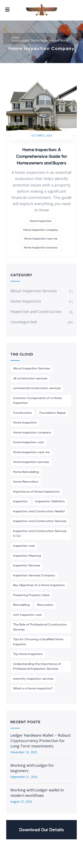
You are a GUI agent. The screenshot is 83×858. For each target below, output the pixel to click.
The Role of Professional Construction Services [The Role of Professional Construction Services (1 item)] (40, 627)
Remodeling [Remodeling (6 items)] (21, 605)
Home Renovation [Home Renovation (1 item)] (26, 481)
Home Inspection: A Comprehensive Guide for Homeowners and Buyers (41, 156)
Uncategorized (23, 321)
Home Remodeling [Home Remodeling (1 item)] (26, 472)
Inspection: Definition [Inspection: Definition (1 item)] (50, 501)
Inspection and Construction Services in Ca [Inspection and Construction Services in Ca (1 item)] (39, 534)
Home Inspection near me (40, 238)
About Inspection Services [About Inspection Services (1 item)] (31, 368)
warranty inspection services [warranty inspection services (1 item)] (33, 678)
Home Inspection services (40, 247)
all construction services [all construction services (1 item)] (30, 378)
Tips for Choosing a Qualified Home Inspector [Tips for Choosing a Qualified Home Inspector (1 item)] (38, 642)
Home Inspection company (40, 230)
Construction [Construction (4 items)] (22, 412)
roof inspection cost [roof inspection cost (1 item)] (27, 614)
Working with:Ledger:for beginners (32, 768)
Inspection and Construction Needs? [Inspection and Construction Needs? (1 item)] (39, 511)
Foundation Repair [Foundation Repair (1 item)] (52, 412)
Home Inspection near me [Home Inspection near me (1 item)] (31, 452)
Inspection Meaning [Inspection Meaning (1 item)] (27, 555)
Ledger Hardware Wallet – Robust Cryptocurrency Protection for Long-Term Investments (40, 740)
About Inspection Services (33, 290)
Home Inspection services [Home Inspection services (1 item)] (31, 462)
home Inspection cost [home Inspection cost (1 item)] (28, 442)
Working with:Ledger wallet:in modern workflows (37, 792)
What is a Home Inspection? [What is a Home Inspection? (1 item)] (33, 688)
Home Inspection (41, 221)
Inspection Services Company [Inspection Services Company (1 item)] (34, 575)
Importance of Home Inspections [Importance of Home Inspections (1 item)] (36, 491)
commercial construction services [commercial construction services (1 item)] (37, 388)
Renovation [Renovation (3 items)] (45, 605)
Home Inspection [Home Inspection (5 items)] (25, 422)
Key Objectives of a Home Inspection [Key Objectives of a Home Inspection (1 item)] (39, 585)
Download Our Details (41, 829)
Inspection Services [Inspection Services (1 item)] (26, 565)
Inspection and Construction (35, 311)
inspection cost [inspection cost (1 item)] (24, 545)
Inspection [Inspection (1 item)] (20, 501)
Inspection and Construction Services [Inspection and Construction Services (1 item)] (39, 521)
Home (15, 37)
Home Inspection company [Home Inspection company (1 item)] (32, 432)
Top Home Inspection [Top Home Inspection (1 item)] (28, 654)
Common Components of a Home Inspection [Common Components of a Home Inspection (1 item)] (37, 401)
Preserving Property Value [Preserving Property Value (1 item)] (31, 595)
